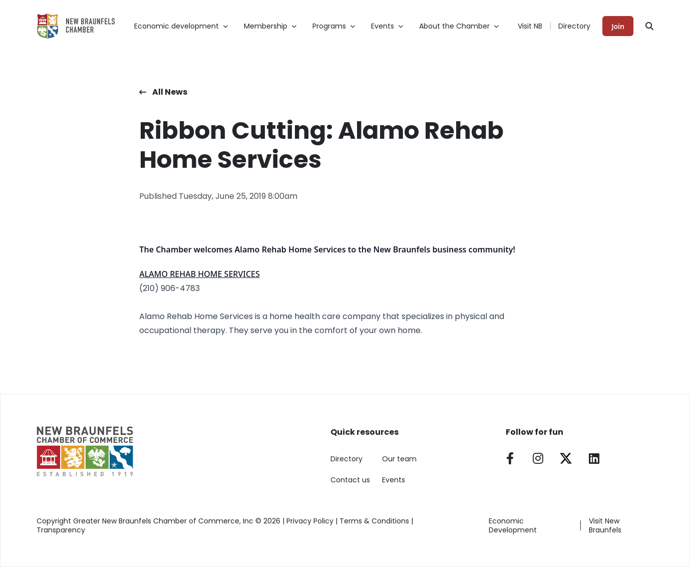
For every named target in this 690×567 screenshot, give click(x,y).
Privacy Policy (309, 521)
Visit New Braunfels (605, 525)
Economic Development (513, 525)
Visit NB (530, 26)
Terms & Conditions (374, 521)
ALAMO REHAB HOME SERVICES (199, 273)
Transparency (61, 530)
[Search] (649, 26)
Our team (399, 459)
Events (393, 480)
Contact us (350, 480)
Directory (574, 26)
